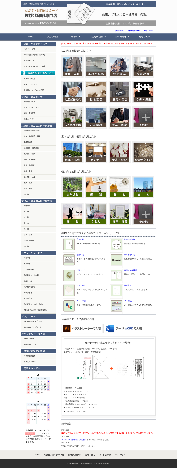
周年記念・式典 (29, 102)
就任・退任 (28, 171)
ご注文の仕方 (52, 37)
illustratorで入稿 (30, 345)
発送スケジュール (30, 84)
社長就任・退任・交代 (32, 130)
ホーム (31, 37)
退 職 (26, 212)
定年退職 (27, 206)
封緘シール (81, 270)
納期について (145, 37)
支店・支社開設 (29, 165)
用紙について (119, 31)
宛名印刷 (80, 239)
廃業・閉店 (28, 183)
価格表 (74, 37)
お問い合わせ (120, 37)
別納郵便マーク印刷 (31, 275)
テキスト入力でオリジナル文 (34, 66)
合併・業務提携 (29, 160)
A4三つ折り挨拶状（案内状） (35, 55)
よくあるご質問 (105, 455)
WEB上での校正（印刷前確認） (36, 310)
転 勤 (26, 217)
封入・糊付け (82, 285)
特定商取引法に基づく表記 (54, 455)
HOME (37, 455)
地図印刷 (80, 255)
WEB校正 (128, 301)
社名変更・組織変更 (31, 148)
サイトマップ (120, 455)
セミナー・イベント (31, 107)
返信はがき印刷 (130, 270)
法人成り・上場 (29, 177)
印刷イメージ (148, 31)
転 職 (26, 229)
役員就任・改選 (29, 154)
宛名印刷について (134, 31)
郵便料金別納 (129, 239)
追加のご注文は (29, 79)
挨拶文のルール (29, 362)
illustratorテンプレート (32, 327)
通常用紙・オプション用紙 (34, 90)
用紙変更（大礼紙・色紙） (34, 304)
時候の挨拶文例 (29, 356)
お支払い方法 (97, 37)
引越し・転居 (29, 241)
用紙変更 (127, 285)
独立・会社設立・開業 (32, 136)
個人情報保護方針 (74, 455)
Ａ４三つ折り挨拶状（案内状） (74, 440)
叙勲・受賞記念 (29, 113)
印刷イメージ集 (29, 49)
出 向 (26, 223)
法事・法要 (28, 235)
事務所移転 (28, 142)
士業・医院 (28, 189)
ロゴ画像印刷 (129, 255)
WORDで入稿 (29, 339)
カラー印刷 (81, 301)
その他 (26, 194)
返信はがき (28, 293)
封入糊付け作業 (29, 287)
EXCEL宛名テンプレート (33, 321)
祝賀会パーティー (30, 119)
